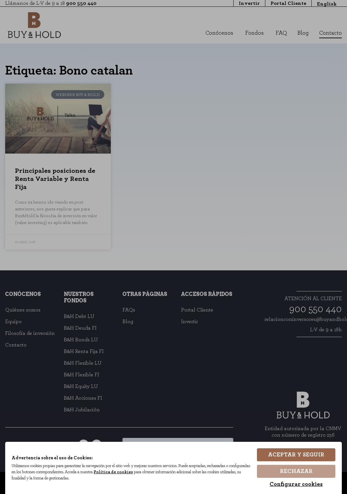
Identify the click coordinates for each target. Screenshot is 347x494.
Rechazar (296, 471)
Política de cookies (139, 472)
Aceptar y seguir (296, 455)
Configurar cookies (296, 484)
